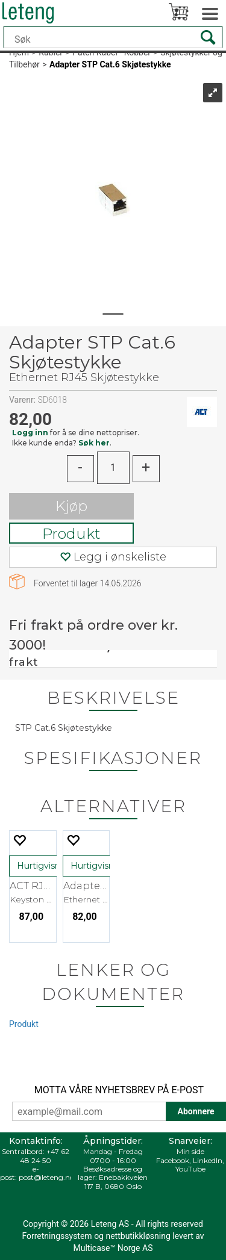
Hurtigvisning (45, 865)
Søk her (94, 442)
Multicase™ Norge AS (113, 1248)
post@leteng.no (46, 1177)
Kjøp (71, 506)
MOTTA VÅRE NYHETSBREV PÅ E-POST (119, 1090)
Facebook (172, 1160)
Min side (190, 1151)
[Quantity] (113, 468)
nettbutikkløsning (137, 1236)
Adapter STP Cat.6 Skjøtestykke (110, 64)
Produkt (71, 533)
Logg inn (30, 432)
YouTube (190, 1168)
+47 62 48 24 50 (44, 1155)
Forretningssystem (57, 1236)
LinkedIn (207, 1160)
